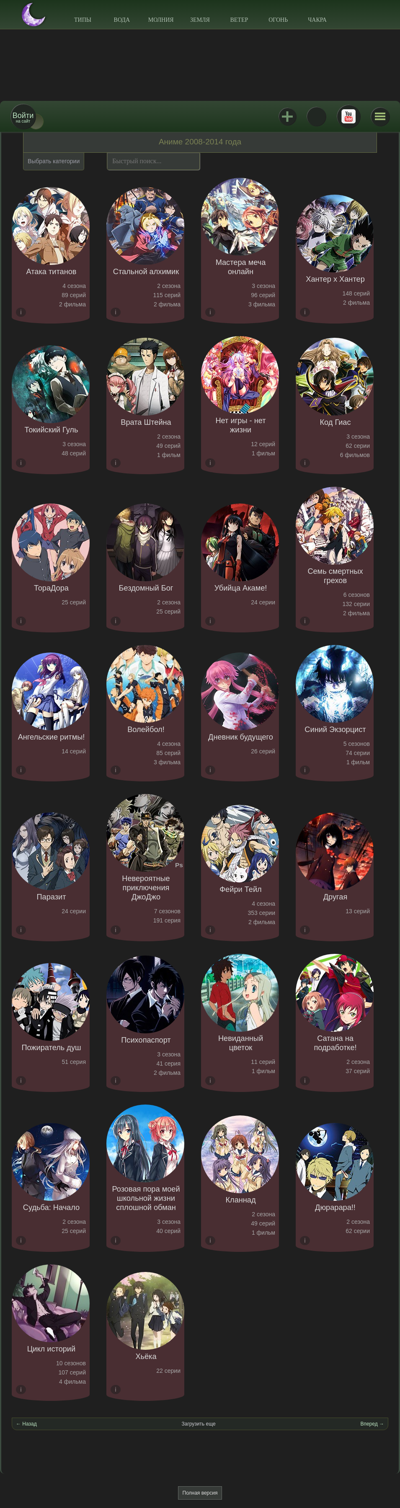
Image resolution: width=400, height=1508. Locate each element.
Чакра (317, 20)
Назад (29, 1424)
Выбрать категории (54, 161)
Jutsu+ (287, 116)
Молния (161, 20)
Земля (200, 20)
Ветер (239, 20)
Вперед (368, 1424)
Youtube (348, 116)
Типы (82, 20)
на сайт (23, 117)
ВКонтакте (316, 116)
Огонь (278, 20)
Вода (122, 20)
